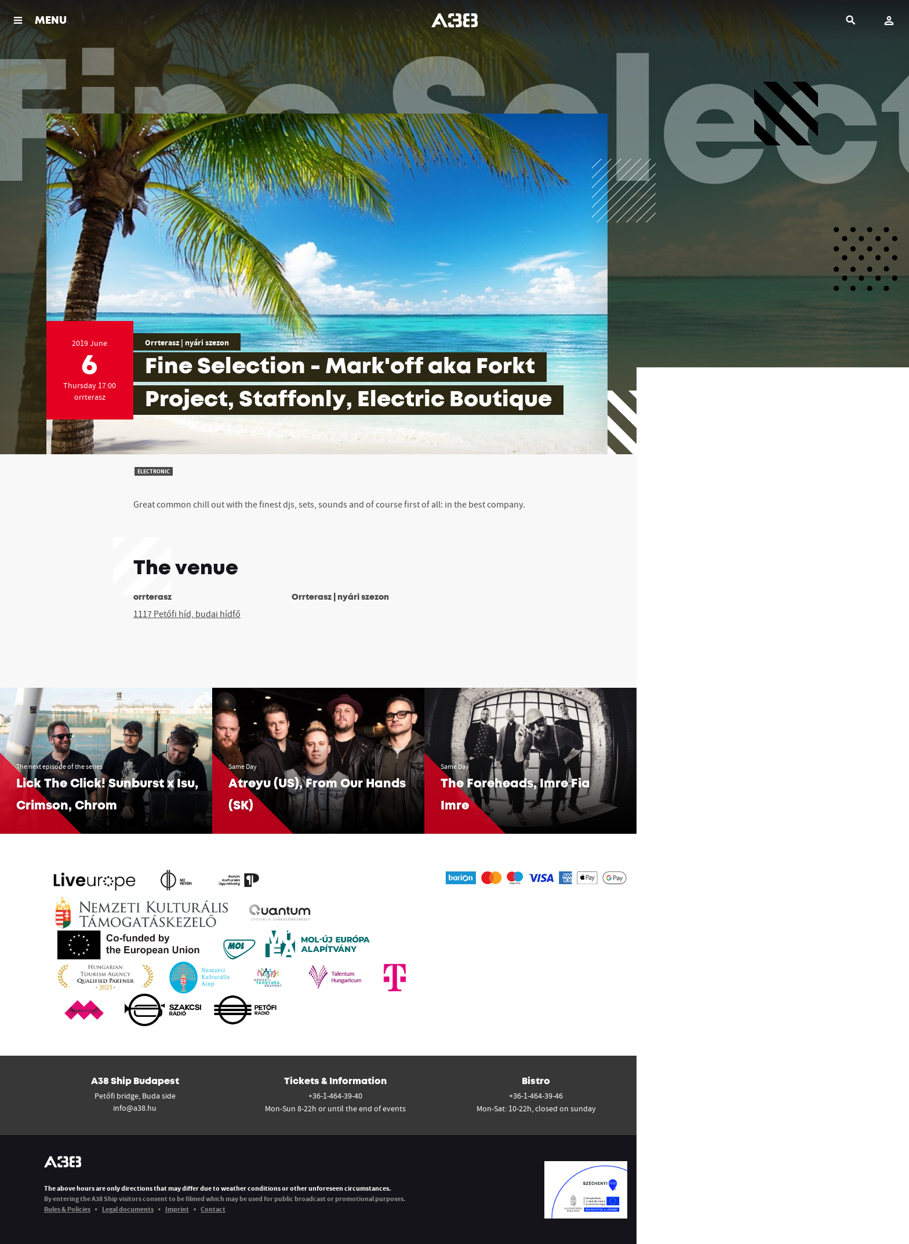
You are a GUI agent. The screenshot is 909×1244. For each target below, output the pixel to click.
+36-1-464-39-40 (335, 1095)
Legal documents (128, 1209)
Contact (213, 1209)
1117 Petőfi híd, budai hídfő (187, 613)
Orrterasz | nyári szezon (187, 342)
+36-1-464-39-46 (536, 1095)
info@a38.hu (135, 1108)
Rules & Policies (67, 1209)
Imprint (177, 1209)
